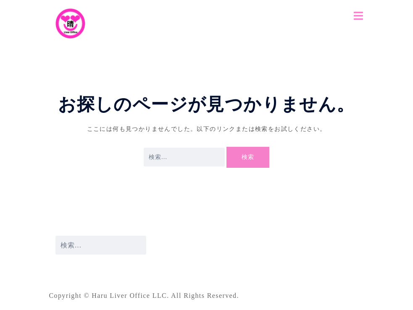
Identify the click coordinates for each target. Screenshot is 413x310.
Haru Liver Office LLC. (131, 295)
